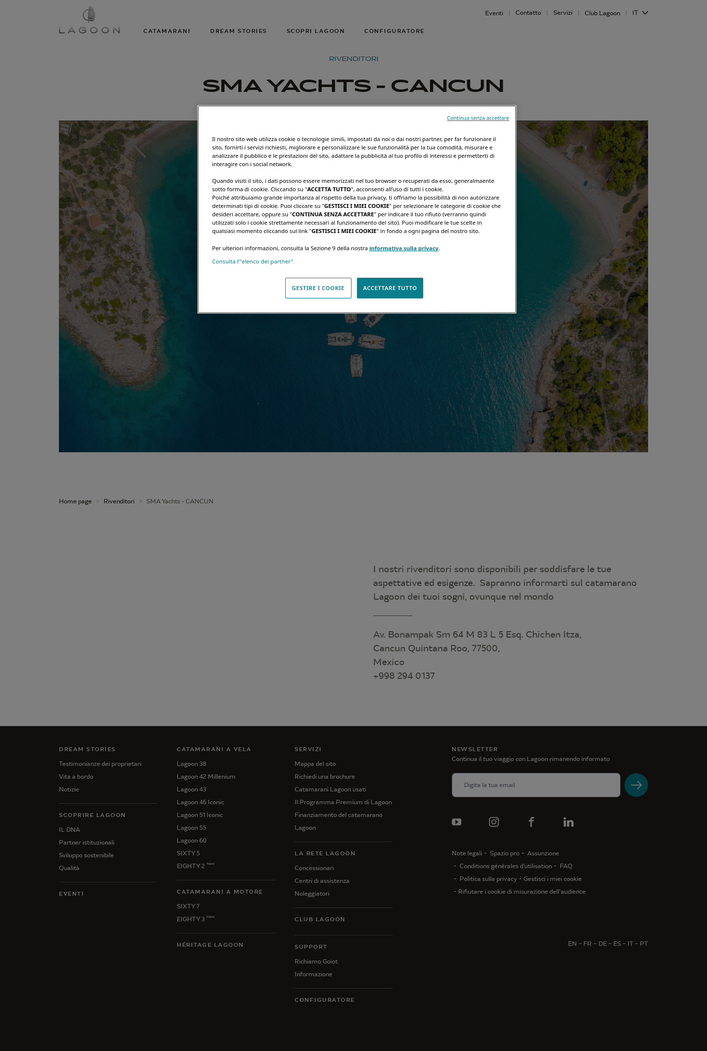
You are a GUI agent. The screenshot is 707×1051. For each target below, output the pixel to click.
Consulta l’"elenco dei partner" (252, 261)
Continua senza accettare (478, 118)
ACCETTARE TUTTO (390, 288)
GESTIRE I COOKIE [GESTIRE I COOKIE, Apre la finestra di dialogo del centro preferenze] (318, 288)
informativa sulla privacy (403, 248)
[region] (357, 209)
